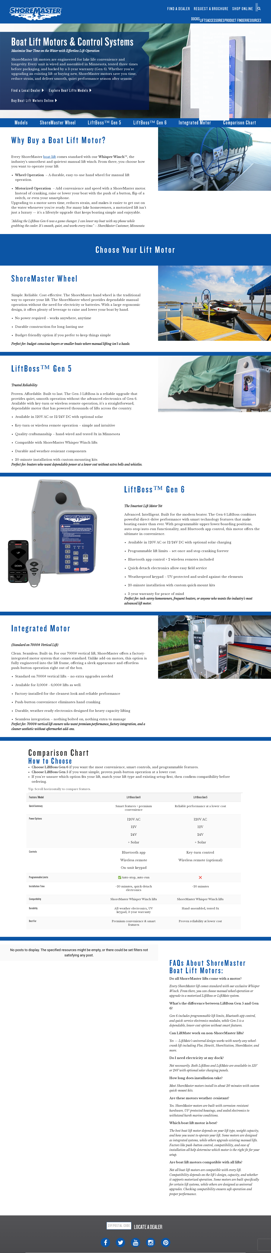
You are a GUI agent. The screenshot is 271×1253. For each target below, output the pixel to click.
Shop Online (242, 9)
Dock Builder (144, 11)
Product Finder (215, 17)
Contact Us (241, 5)
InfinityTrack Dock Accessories (178, 5)
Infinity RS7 (99, 7)
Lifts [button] (152, 17)
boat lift (49, 157)
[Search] (259, 8)
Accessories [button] (178, 17)
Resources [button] (250, 17)
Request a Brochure (211, 9)
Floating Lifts (121, 3)
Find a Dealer (178, 9)
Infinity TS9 (99, 13)
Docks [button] (132, 17)
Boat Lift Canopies (121, 13)
